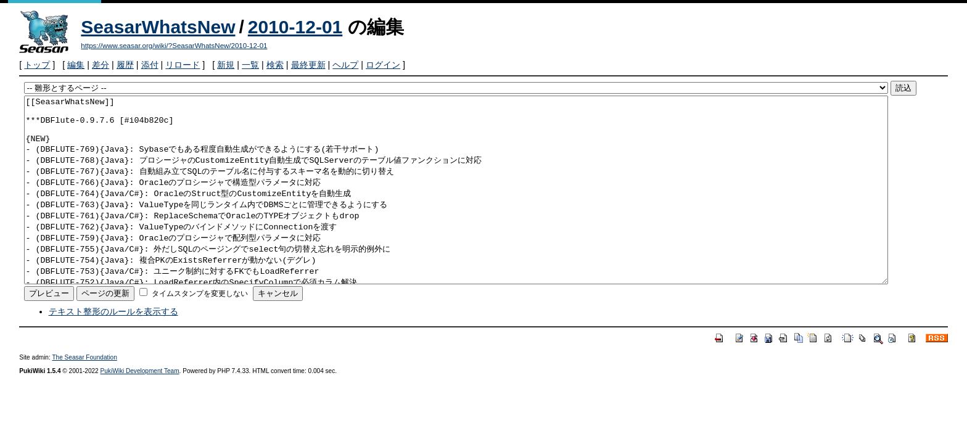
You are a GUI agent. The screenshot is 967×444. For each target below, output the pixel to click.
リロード (182, 65)
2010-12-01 (295, 27)
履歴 (125, 65)
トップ (37, 65)
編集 (75, 65)
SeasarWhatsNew (158, 27)
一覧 (250, 65)
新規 (225, 65)
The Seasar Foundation (84, 394)
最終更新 (308, 65)
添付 (149, 65)
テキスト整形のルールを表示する (113, 348)
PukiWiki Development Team (140, 408)
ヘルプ (345, 65)
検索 (275, 65)
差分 (100, 65)
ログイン (383, 65)
